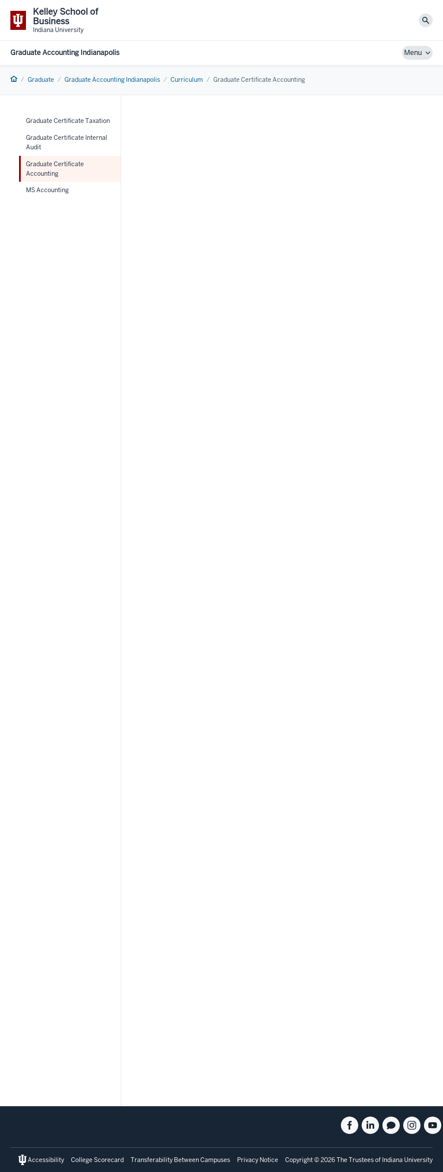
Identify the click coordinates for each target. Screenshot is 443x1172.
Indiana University (407, 1160)
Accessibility (46, 1160)
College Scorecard (97, 1160)
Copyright (299, 1160)
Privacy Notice (257, 1160)
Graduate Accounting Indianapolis (64, 52)
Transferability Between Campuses (180, 1160)
